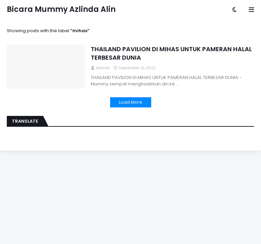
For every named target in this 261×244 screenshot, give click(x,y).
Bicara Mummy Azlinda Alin (61, 9)
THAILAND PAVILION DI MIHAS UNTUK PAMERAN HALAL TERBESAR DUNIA (171, 53)
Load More (130, 102)
